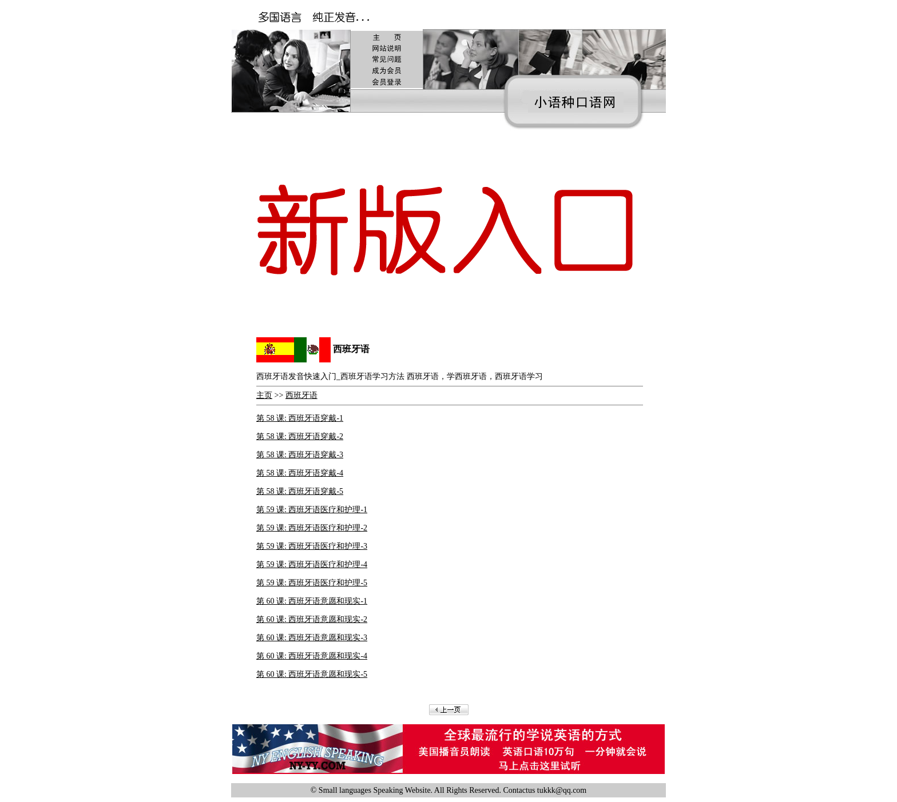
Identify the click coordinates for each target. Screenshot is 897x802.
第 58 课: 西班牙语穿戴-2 (299, 436)
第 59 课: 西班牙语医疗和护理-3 (311, 546)
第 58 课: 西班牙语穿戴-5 (299, 491)
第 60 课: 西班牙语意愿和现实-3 (311, 637)
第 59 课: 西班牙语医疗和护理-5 (311, 582)
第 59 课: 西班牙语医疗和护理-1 (311, 509)
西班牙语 (301, 395)
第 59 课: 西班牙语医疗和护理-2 (311, 528)
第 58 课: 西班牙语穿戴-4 (299, 473)
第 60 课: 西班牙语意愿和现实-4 (311, 656)
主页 (264, 395)
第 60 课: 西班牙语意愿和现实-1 (311, 601)
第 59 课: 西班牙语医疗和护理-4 (311, 564)
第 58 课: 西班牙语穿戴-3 (299, 454)
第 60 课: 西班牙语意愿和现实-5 (311, 674)
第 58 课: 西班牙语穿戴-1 (299, 418)
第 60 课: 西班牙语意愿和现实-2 (311, 619)
